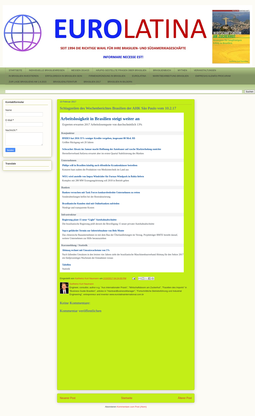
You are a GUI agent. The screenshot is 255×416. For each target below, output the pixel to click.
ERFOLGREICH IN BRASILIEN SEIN (63, 76)
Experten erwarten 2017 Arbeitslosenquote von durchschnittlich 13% (102, 124)
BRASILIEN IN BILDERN (120, 81)
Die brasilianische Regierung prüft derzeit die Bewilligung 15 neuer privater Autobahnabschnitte (108, 224)
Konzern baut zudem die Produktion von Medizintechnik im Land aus (95, 169)
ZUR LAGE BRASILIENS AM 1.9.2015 (28, 81)
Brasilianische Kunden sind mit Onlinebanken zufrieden (90, 203)
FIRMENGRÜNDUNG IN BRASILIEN (107, 76)
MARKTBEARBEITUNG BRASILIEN (171, 76)
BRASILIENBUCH (162, 70)
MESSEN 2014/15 (80, 70)
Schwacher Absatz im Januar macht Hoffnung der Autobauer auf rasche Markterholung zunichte (111, 149)
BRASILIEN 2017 (92, 81)
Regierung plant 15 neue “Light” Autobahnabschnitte (89, 219)
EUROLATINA (139, 76)
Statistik (66, 269)
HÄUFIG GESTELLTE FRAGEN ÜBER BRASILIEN (121, 70)
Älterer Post (185, 398)
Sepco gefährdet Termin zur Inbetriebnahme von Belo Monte (93, 230)
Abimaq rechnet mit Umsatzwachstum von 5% (86, 250)
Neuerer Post (67, 398)
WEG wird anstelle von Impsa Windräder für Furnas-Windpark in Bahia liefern (103, 176)
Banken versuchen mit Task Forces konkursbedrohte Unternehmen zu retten (101, 192)
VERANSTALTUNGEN (205, 70)
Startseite (126, 398)
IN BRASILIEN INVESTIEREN (24, 76)
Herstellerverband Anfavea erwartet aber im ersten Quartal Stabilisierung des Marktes (103, 153)
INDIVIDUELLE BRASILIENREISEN (46, 70)
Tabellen (66, 264)
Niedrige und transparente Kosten (78, 207)
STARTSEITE (15, 70)
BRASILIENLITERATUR (65, 81)
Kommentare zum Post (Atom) (132, 406)
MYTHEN (182, 70)
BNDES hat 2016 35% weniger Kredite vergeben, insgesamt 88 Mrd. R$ (98, 138)
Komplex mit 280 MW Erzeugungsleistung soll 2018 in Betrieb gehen (95, 180)
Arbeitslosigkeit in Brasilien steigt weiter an (100, 118)
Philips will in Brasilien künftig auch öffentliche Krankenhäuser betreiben (99, 165)
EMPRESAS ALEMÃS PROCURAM (213, 76)
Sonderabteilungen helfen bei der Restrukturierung (86, 196)
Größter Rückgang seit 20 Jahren (78, 142)
